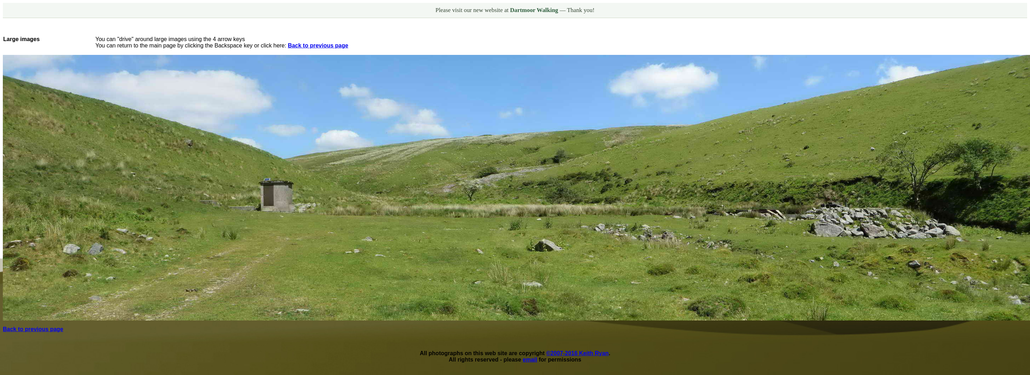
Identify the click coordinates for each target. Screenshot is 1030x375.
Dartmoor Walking (535, 10)
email (530, 360)
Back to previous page (318, 45)
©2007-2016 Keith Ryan (577, 353)
